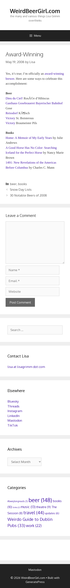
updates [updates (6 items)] (52, 513)
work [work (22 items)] (34, 525)
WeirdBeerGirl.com (35, 10)
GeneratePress (35, 582)
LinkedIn (13, 416)
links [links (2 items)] (16, 507)
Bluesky (13, 401)
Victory (10, 118)
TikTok (12, 425)
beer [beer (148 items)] (40, 499)
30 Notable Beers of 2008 (28, 195)
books (22, 184)
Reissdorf (12, 113)
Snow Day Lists (21, 189)
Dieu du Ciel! (14, 98)
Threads (13, 406)
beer (13, 184)
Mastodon (14, 420)
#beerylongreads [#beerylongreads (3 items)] (17, 501)
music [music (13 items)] (28, 507)
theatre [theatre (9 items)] (43, 507)
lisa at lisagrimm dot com (26, 367)
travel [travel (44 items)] (33, 512)
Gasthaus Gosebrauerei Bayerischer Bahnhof (34, 103)
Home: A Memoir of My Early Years (29, 138)
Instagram (14, 411)
